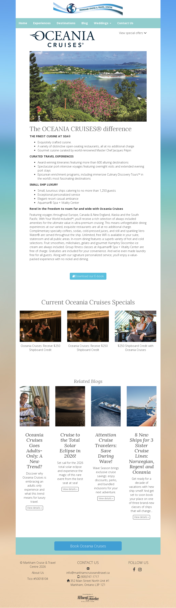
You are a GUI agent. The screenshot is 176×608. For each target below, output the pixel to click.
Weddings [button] (102, 23)
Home (23, 23)
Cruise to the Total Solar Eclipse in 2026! (70, 445)
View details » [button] (34, 508)
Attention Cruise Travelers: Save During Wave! (106, 448)
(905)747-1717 (90, 577)
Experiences (42, 23)
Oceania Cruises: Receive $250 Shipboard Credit (40, 331)
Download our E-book (88, 276)
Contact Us (125, 23)
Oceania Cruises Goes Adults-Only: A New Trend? (34, 451)
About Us (38, 573)
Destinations (66, 23)
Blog (84, 23)
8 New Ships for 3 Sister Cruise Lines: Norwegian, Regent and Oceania (141, 453)
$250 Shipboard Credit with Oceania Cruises (135, 331)
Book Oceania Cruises (88, 546)
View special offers (133, 33)
